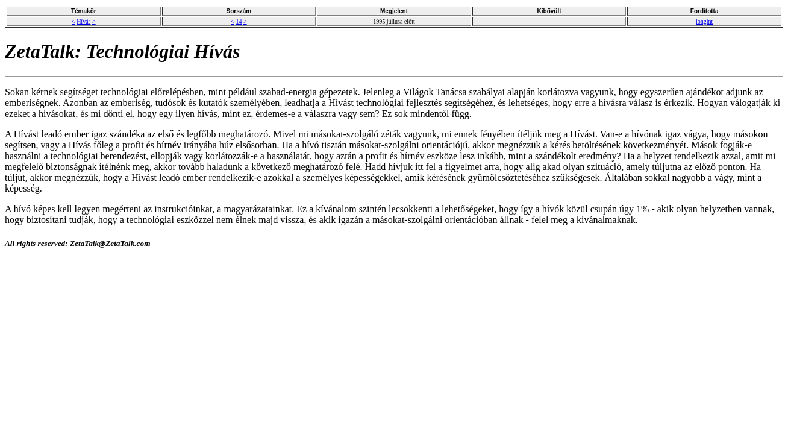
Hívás (83, 21)
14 (239, 21)
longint (704, 21)
